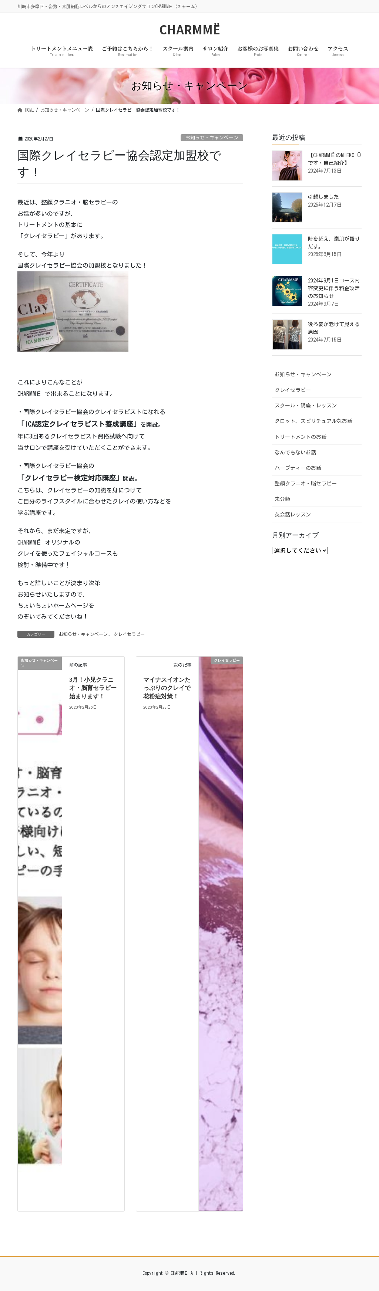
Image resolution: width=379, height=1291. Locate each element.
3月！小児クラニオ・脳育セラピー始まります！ (93, 688)
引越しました (323, 197)
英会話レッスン (293, 514)
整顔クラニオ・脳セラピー (306, 483)
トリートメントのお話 (300, 437)
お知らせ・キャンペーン (211, 137)
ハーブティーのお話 (298, 468)
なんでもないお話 (295, 452)
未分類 (282, 499)
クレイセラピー (129, 634)
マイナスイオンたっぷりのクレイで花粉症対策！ (167, 688)
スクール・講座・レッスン (306, 405)
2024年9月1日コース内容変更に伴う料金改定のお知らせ (334, 288)
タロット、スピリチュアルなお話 (313, 421)
